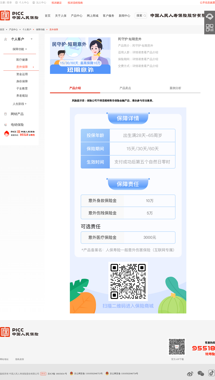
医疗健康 (22, 59)
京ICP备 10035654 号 (57, 373)
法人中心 (39, 2)
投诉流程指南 (75, 2)
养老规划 (22, 95)
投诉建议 (57, 2)
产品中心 (13, 29)
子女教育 (22, 88)
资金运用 (22, 74)
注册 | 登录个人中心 (14, 2)
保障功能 (40, 29)
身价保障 (22, 81)
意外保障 (53, 29)
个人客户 (27, 29)
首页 (2, 29)
